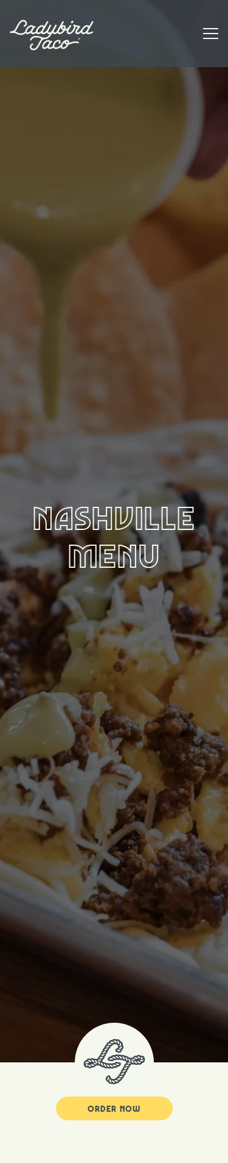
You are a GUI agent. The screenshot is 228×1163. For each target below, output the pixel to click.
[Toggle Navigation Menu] (210, 33)
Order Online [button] (114, 1148)
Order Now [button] (114, 1073)
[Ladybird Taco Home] (51, 33)
